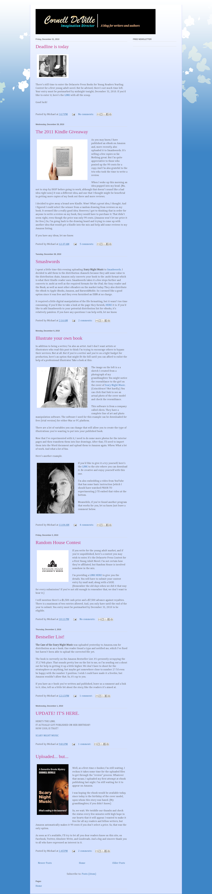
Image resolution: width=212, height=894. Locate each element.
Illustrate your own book (59, 338)
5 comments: (87, 244)
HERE (109, 305)
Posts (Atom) (89, 874)
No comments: (86, 114)
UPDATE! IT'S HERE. (57, 713)
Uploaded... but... (52, 756)
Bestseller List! (50, 636)
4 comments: (87, 525)
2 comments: (85, 320)
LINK (67, 95)
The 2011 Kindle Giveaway (62, 131)
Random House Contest (58, 542)
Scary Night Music (115, 385)
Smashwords (48, 261)
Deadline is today (52, 46)
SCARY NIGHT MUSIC (47, 735)
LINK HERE (96, 575)
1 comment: (86, 696)
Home (82, 863)
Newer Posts (45, 863)
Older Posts (118, 863)
